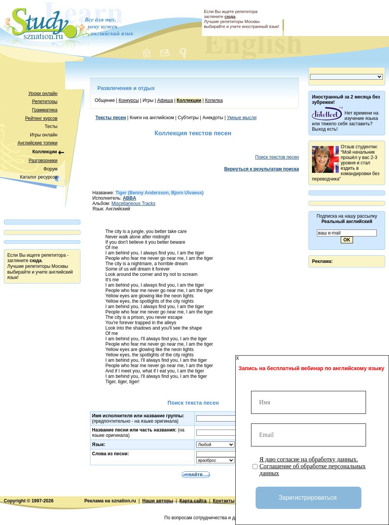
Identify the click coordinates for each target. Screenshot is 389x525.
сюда (230, 16)
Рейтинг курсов (41, 118)
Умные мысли (241, 117)
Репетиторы (44, 101)
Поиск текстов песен (277, 157)
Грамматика (44, 110)
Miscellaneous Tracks (134, 203)
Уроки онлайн (42, 93)
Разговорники (43, 160)
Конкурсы (128, 100)
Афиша (165, 100)
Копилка (214, 100)
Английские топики (37, 143)
